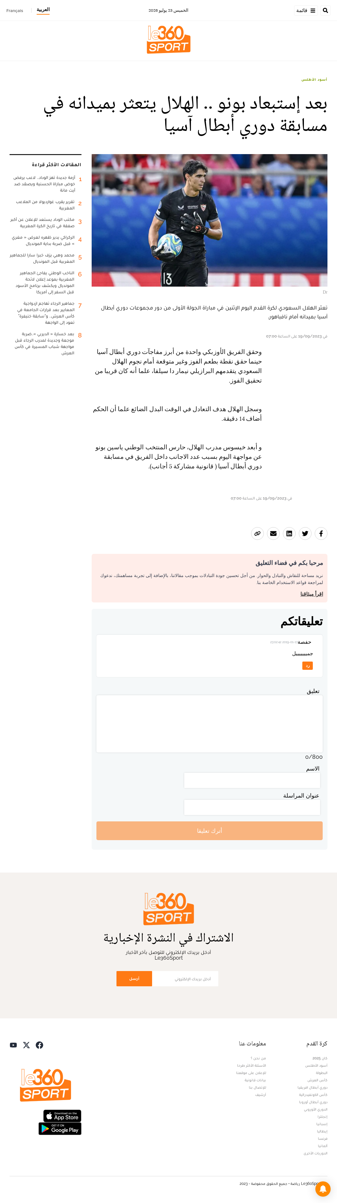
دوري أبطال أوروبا (313, 1102)
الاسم (312, 768)
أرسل (134, 978)
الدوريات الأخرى (315, 1153)
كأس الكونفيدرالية (313, 1094)
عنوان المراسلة (301, 795)
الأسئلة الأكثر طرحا (251, 1065)
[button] (323, 1189)
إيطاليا (322, 1131)
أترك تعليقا (209, 830)
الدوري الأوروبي (315, 1109)
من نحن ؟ (258, 1058)
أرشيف (260, 1094)
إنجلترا (322, 1116)
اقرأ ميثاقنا (311, 594)
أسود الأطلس (314, 79)
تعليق (313, 691)
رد (308, 665)
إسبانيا (321, 1124)
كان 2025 (319, 1058)
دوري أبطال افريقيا (312, 1087)
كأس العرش (317, 1080)
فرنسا (322, 1138)
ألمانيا (322, 1146)
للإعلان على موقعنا (251, 1072)
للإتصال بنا (257, 1087)
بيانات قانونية (255, 1080)
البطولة (321, 1072)
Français (14, 10)
